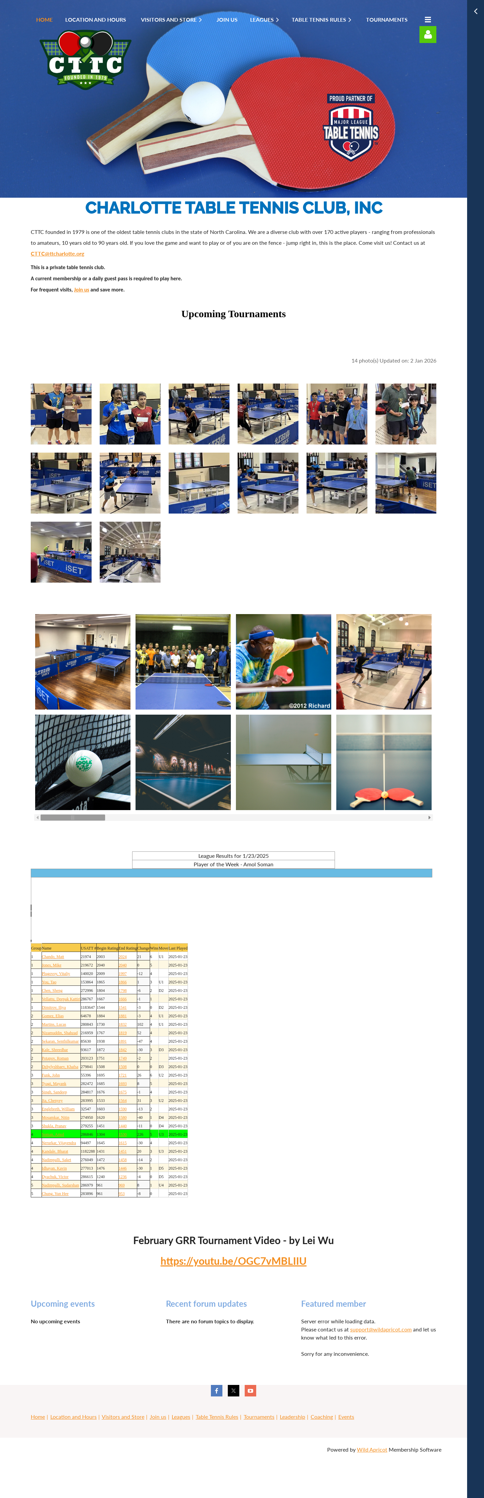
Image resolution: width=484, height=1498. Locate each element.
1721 (123, 1075)
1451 (123, 1151)
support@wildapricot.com (381, 1329)
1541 (123, 1007)
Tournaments (259, 1416)
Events (346, 1416)
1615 (123, 1143)
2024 (123, 956)
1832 (123, 1024)
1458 (123, 1159)
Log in (427, 34)
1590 (123, 1109)
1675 (123, 1092)
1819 (123, 1032)
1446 (123, 1168)
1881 (123, 1016)
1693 (123, 1083)
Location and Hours (73, 1416)
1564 (123, 1100)
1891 (123, 1041)
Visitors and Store (123, 1416)
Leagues (181, 1416)
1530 (123, 1134)
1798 (123, 990)
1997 (123, 973)
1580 (123, 1117)
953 (122, 1193)
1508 (123, 1066)
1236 (123, 1176)
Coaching (322, 1416)
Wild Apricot (372, 1449)
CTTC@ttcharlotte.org (57, 253)
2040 (123, 965)
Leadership (292, 1416)
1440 (123, 1126)
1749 (123, 1058)
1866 (123, 982)
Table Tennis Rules (217, 1416)
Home (38, 1416)
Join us (81, 289)
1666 (123, 999)
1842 (123, 1049)
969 (122, 1185)
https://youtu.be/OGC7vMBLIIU (234, 1261)
